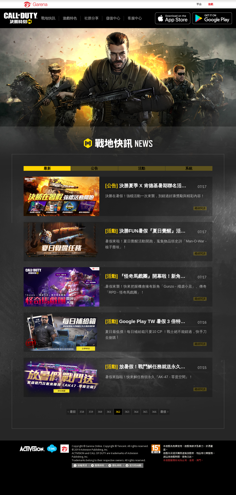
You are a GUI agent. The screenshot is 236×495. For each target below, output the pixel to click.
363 (127, 411)
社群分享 (91, 18)
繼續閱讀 (200, 208)
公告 (94, 168)
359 (91, 411)
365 (145, 411)
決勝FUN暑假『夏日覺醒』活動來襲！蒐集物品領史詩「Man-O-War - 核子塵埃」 (147, 231)
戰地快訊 (48, 18)
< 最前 (71, 411)
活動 (141, 168)
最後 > (164, 411)
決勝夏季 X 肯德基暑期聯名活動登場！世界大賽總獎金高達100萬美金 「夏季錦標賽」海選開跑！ (147, 185)
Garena (35, 4)
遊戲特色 (70, 18)
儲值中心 (113, 18)
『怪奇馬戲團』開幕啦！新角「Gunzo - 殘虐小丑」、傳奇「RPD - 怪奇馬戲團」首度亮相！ (147, 276)
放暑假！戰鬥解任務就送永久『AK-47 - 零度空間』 (147, 366)
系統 (188, 168)
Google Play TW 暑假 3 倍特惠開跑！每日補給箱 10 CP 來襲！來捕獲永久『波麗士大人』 (147, 321)
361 (109, 411)
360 (100, 411)
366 (154, 411)
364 (136, 411)
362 (118, 411)
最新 (47, 168)
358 (82, 411)
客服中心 (135, 18)
